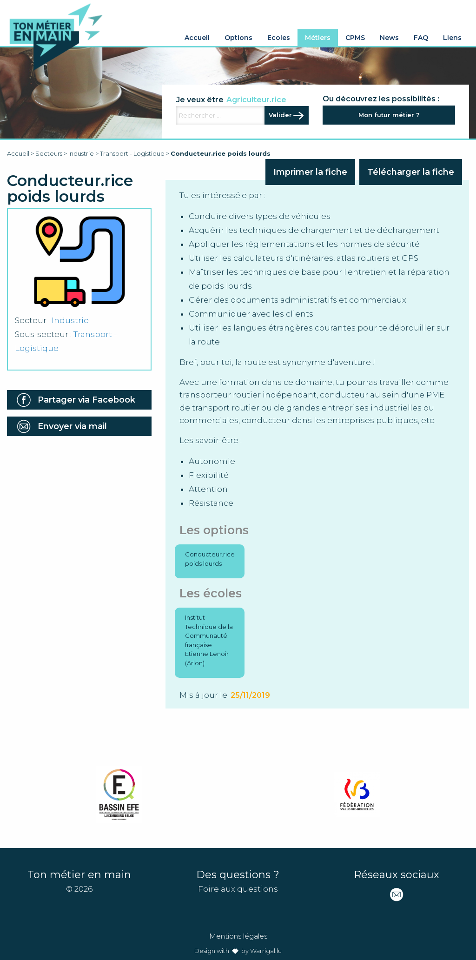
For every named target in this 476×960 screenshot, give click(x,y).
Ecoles (278, 37)
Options (238, 37)
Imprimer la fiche (310, 172)
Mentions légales (238, 936)
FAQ (421, 37)
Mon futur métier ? (389, 115)
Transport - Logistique (132, 153)
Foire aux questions (238, 889)
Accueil (197, 37)
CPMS (355, 37)
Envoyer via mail (72, 426)
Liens (452, 37)
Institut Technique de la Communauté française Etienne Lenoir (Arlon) (209, 640)
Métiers (318, 37)
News (389, 37)
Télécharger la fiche (410, 172)
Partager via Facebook (86, 400)
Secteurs (48, 153)
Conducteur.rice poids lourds (210, 558)
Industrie (81, 153)
